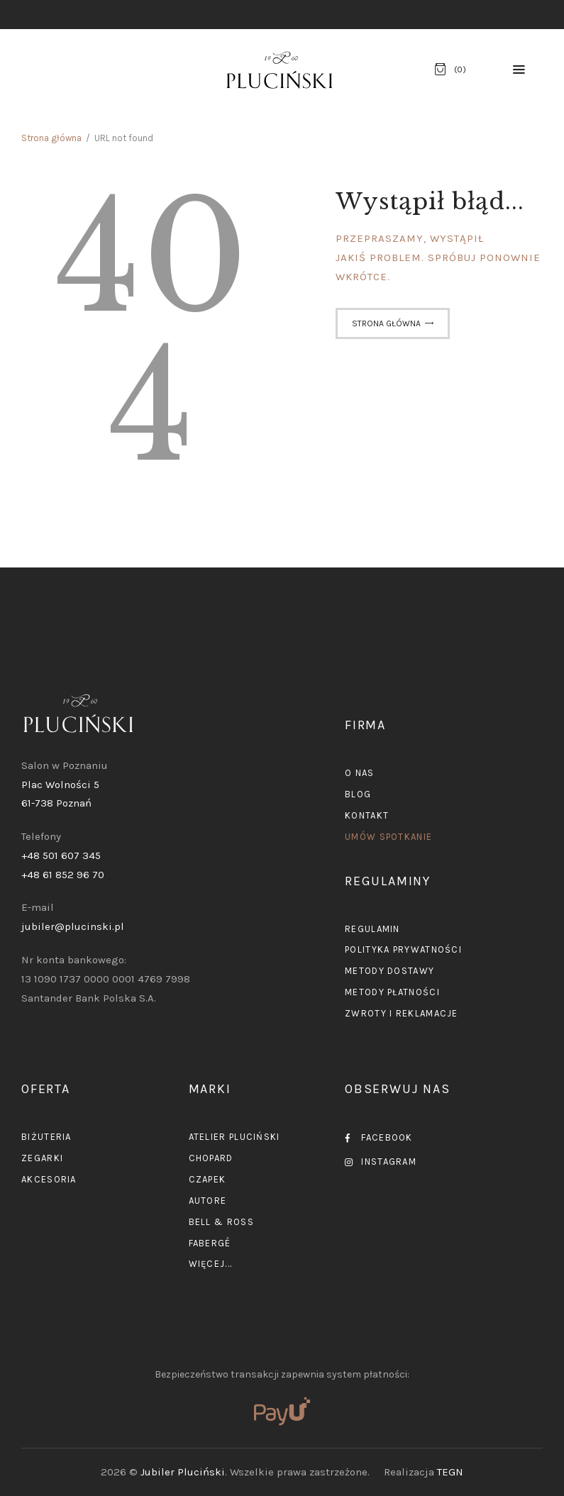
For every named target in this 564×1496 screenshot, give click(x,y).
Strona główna (51, 138)
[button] (519, 69)
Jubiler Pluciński (182, 1471)
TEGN (450, 1471)
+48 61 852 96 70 (62, 874)
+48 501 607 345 (61, 855)
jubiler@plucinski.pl (72, 926)
